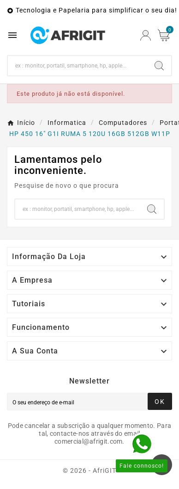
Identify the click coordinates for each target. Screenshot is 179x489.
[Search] (77, 65)
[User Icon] (145, 35)
